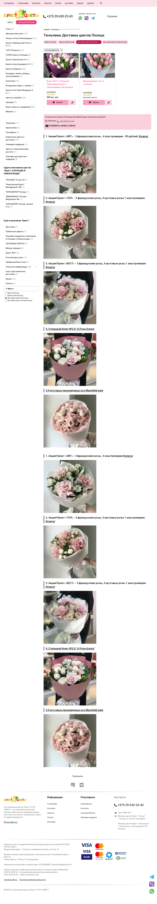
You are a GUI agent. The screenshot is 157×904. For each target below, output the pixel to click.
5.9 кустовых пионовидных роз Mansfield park (74, 390)
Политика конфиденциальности (32, 880)
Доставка (69, 3)
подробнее (51, 92)
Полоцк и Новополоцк (26, 22)
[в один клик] (72, 102)
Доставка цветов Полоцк (16, 298)
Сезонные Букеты (88, 813)
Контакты (36, 3)
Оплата (58, 3)
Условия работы (10, 880)
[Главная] (15, 802)
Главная (47, 29)
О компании (23, 3)
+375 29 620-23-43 (58, 16)
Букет (90, 3)
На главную (9, 3)
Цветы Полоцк (12, 293)
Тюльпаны (55, 29)
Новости (47, 3)
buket (80, 3)
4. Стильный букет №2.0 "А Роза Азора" (70, 328)
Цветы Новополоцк (14, 295)
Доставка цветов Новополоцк (18, 300)
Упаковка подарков (89, 817)
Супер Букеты (86, 804)
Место (11, 289)
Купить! (59, 102)
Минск (10, 22)
